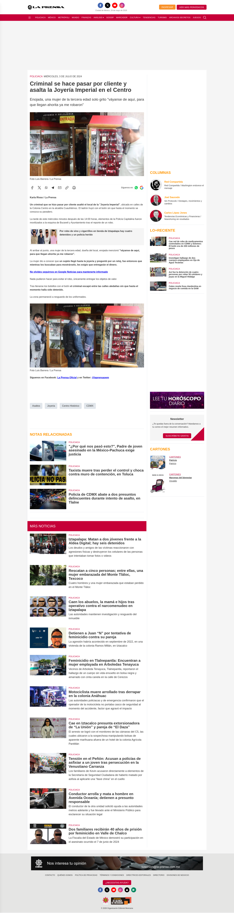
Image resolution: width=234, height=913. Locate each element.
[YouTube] (114, 5)
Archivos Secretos (179, 17)
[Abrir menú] (29, 17)
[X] (107, 5)
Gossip (110, 17)
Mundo (75, 17)
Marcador (121, 17)
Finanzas (86, 17)
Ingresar (167, 7)
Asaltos (36, 406)
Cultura (135, 17)
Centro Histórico (70, 406)
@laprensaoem (100, 377)
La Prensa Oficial (67, 377)
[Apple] (127, 890)
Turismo (162, 17)
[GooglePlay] (135, 890)
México (52, 17)
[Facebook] (100, 5)
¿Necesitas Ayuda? (116, 882)
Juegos (197, 17)
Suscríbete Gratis (177, 435)
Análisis (99, 17)
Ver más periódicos (191, 7)
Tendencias (149, 17)
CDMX (89, 406)
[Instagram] (122, 5)
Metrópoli (64, 17)
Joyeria (51, 406)
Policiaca (40, 17)
